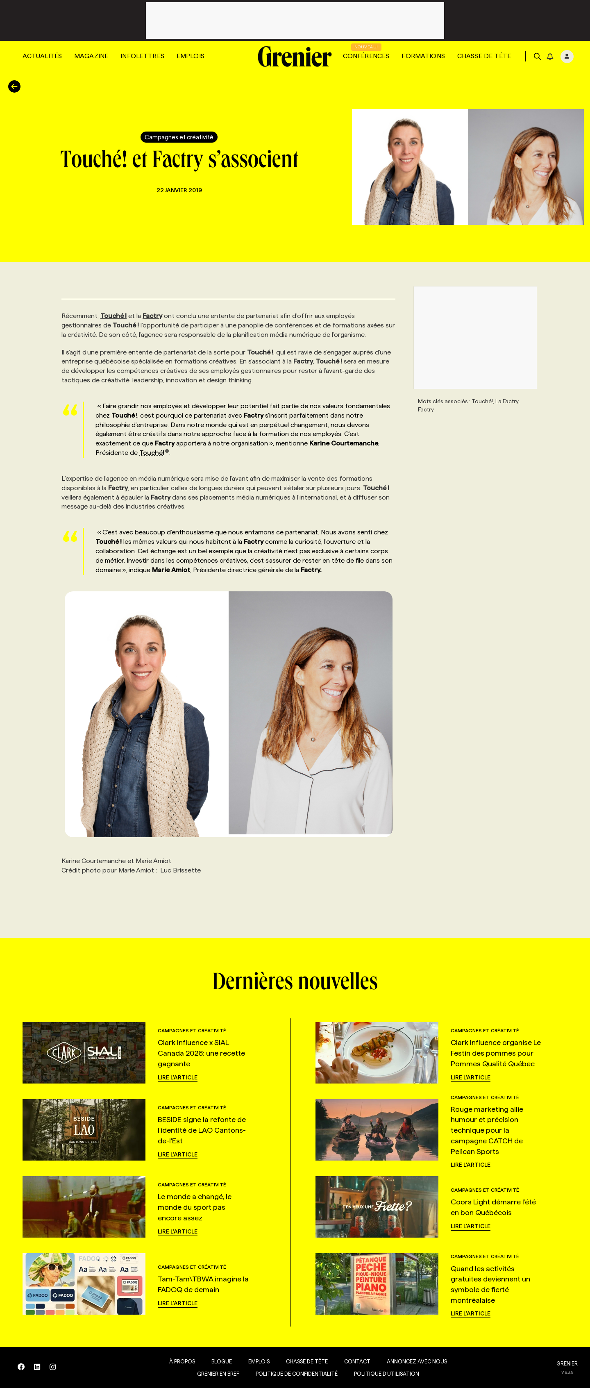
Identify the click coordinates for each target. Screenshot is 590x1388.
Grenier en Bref (212, 1374)
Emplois (190, 55)
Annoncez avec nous (411, 1361)
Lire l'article (177, 1077)
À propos (176, 1361)
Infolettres (142, 55)
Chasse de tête (484, 55)
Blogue (215, 1361)
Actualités (42, 55)
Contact (351, 1361)
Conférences (366, 55)
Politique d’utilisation (380, 1374)
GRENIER (567, 1363)
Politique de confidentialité (290, 1374)
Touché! (154, 452)
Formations (423, 55)
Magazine (91, 55)
